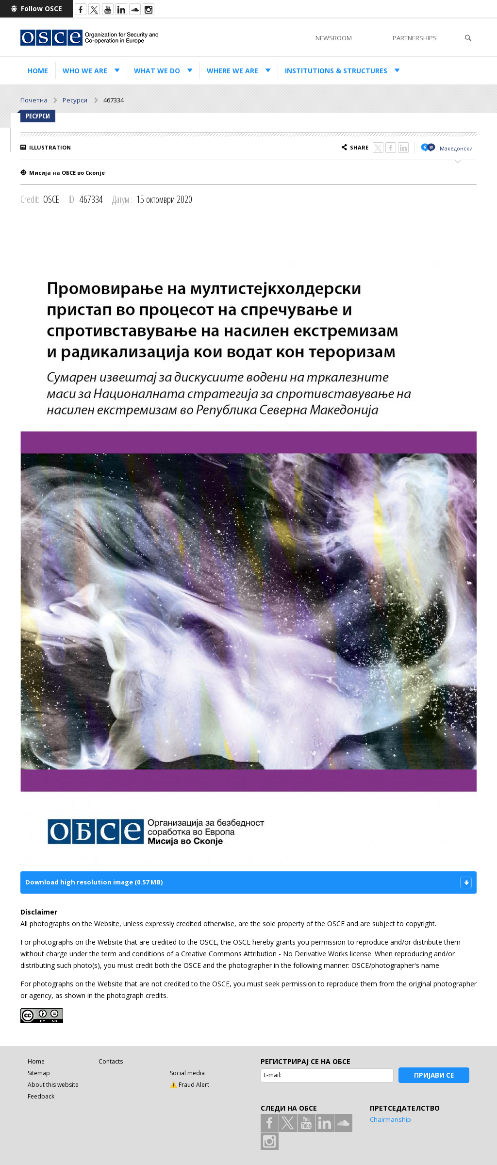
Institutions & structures (336, 70)
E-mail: (273, 1075)
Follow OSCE (41, 8)
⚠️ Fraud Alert (189, 1085)
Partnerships (415, 37)
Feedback (41, 1096)
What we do (157, 70)
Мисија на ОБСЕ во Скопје (67, 172)
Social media (187, 1073)
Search (467, 38)
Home (38, 70)
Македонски (456, 148)
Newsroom (333, 37)
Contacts (111, 1061)
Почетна (34, 100)
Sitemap (39, 1073)
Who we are (85, 70)
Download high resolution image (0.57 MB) (94, 882)
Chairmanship (390, 1119)
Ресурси (76, 100)
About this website (53, 1085)
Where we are (232, 70)
